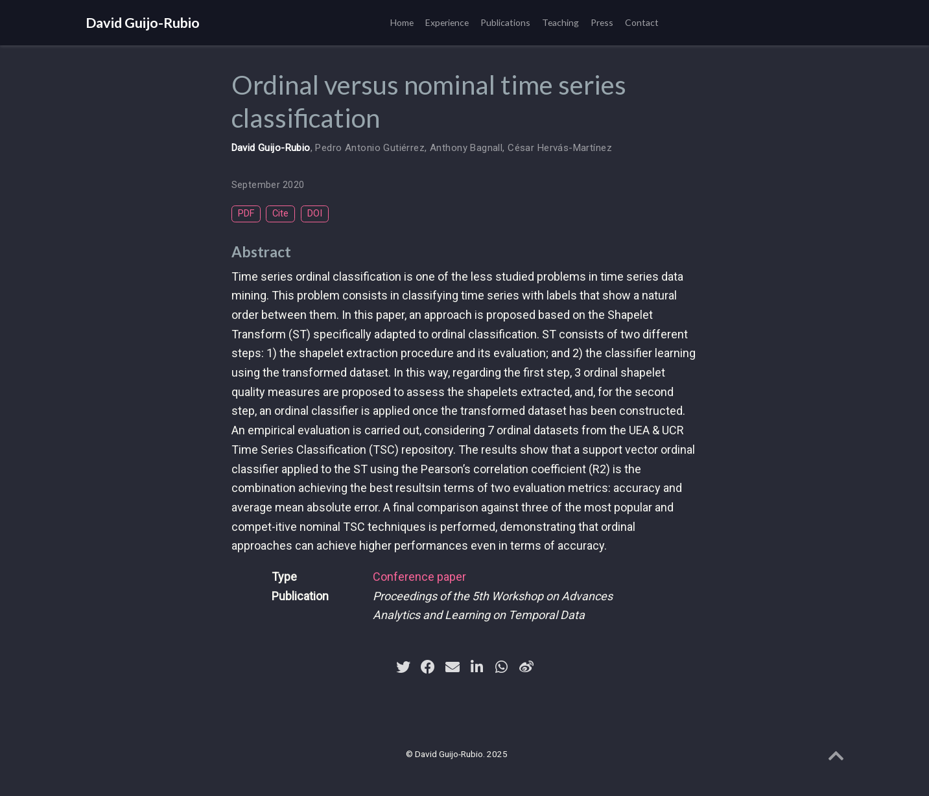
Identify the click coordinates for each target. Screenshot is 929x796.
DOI (314, 213)
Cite (280, 213)
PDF (246, 213)
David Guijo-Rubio (143, 22)
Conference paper (419, 576)
